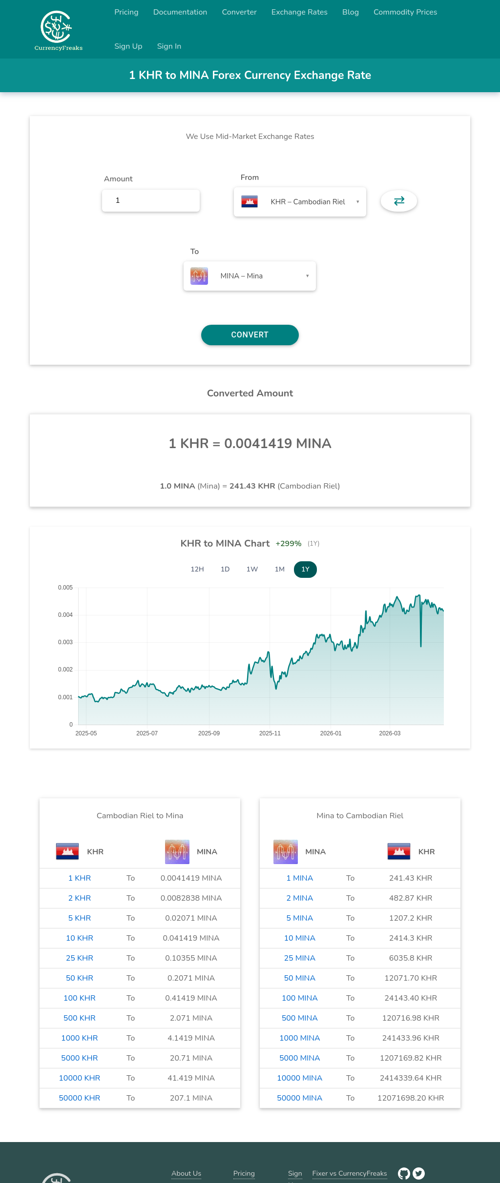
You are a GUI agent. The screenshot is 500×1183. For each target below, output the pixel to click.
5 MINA (299, 918)
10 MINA (299, 938)
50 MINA (299, 978)
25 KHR (79, 958)
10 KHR (79, 938)
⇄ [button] (399, 201)
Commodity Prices (405, 12)
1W (252, 569)
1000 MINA (299, 1038)
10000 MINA (299, 1078)
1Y (305, 569)
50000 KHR (79, 1098)
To (194, 251)
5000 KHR (79, 1058)
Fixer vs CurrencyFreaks (349, 1173)
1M (280, 569)
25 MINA (299, 958)
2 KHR (79, 898)
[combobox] (300, 202)
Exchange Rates (299, 12)
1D (225, 569)
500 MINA (300, 1018)
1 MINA (299, 878)
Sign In (169, 46)
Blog (350, 12)
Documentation (180, 12)
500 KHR (79, 1018)
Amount (118, 179)
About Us (186, 1173)
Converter (239, 12)
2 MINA (299, 898)
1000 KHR (79, 1038)
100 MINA (300, 998)
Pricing (126, 12)
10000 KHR (79, 1078)
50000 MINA (299, 1098)
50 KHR (79, 978)
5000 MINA (299, 1058)
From (250, 177)
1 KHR (79, 878)
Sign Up (128, 46)
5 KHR (79, 918)
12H (197, 569)
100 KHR (79, 998)
